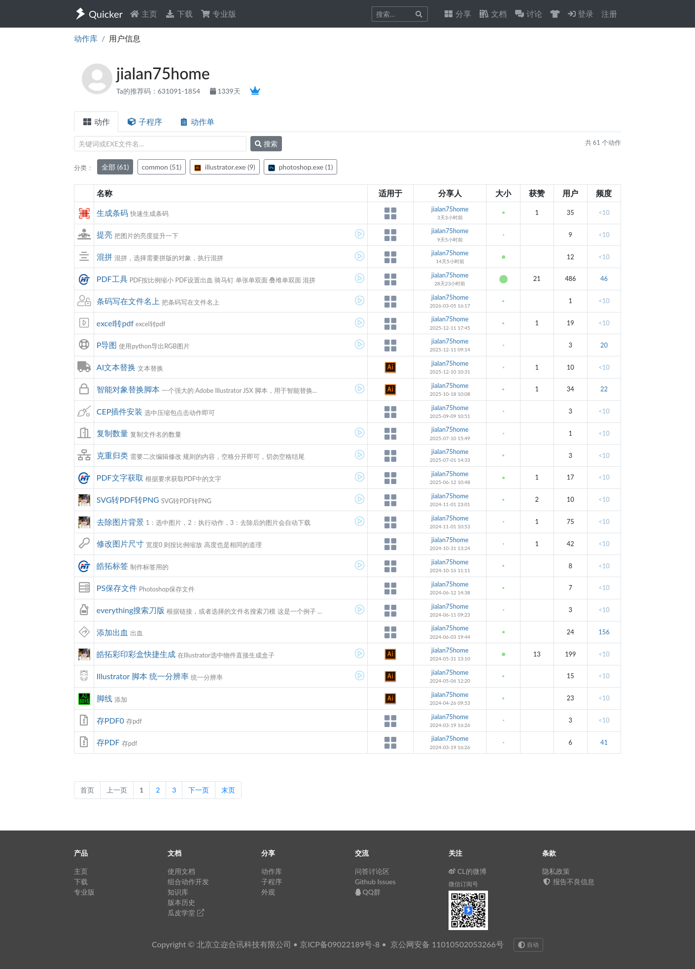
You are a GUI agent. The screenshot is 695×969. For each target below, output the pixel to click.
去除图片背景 (120, 521)
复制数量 (112, 433)
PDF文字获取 (120, 477)
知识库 (178, 892)
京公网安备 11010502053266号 (447, 944)
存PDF (108, 742)
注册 (609, 13)
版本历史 (181, 902)
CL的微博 (467, 871)
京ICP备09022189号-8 (340, 944)
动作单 (196, 121)
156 (603, 632)
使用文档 (181, 871)
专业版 (218, 13)
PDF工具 (112, 278)
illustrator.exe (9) (224, 167)
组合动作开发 (188, 881)
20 (604, 345)
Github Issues (375, 881)
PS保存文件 (117, 587)
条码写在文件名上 (128, 301)
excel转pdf (115, 323)
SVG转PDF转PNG (128, 499)
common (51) (162, 167)
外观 (268, 892)
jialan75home (450, 209)
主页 (143, 13)
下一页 (198, 790)
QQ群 (368, 892)
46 (604, 278)
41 (604, 742)
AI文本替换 (116, 367)
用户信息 (124, 38)
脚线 (104, 698)
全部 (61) (115, 167)
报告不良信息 (568, 881)
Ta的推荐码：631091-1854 (159, 91)
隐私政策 (556, 871)
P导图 (107, 344)
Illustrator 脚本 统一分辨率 (143, 676)
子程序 (144, 121)
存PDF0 (110, 720)
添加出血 (112, 632)
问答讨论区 (372, 871)
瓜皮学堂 (186, 912)
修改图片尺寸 (120, 543)
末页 (228, 790)
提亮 (104, 234)
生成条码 (112, 212)
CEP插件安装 (120, 411)
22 (604, 389)
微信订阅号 (463, 884)
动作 (96, 121)
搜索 (266, 143)
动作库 (86, 38)
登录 (580, 13)
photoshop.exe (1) (300, 167)
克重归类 (112, 455)
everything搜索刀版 (131, 610)
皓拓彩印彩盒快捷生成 (136, 653)
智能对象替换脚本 (128, 389)
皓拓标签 (112, 565)
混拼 (104, 256)
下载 (179, 13)
